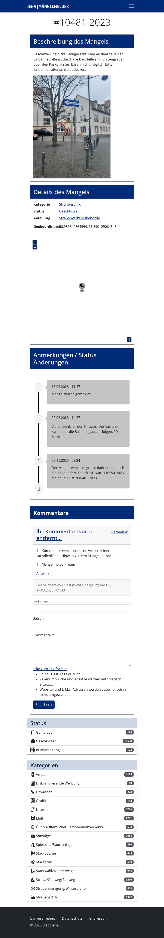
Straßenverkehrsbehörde (79, 218)
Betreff (38, 618)
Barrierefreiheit (42, 918)
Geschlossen (69, 211)
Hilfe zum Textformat (50, 669)
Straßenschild (70, 204)
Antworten (45, 573)
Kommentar (42, 635)
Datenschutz (72, 918)
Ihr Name (40, 601)
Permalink (119, 532)
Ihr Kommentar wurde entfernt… (65, 534)
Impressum (98, 918)
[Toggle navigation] (131, 6)
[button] (71, 126)
